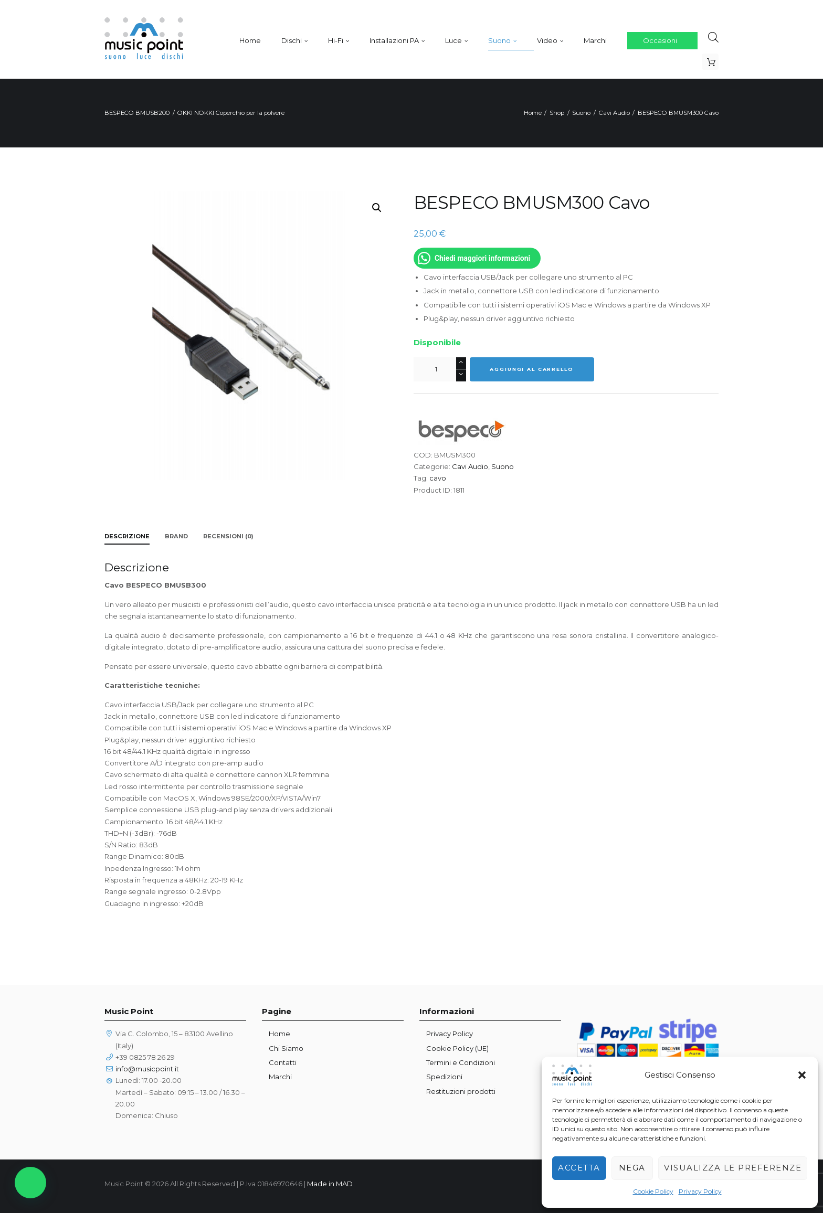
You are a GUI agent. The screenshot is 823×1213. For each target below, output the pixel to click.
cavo (437, 478)
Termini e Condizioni (460, 1062)
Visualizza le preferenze (732, 1168)
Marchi (280, 1076)
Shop (557, 112)
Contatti (283, 1062)
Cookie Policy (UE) (457, 1048)
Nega (632, 1168)
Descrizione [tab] (127, 536)
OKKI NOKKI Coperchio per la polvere (230, 112)
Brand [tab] (176, 536)
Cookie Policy (653, 1191)
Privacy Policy (700, 1191)
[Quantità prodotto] (440, 369)
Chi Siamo (286, 1048)
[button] (802, 1075)
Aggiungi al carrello (531, 369)
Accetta (579, 1168)
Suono (581, 112)
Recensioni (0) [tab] (228, 536)
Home (533, 112)
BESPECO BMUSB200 (137, 112)
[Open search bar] (713, 37)
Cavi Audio (614, 112)
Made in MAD (330, 1183)
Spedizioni (444, 1076)
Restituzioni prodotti (460, 1091)
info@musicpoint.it (147, 1069)
